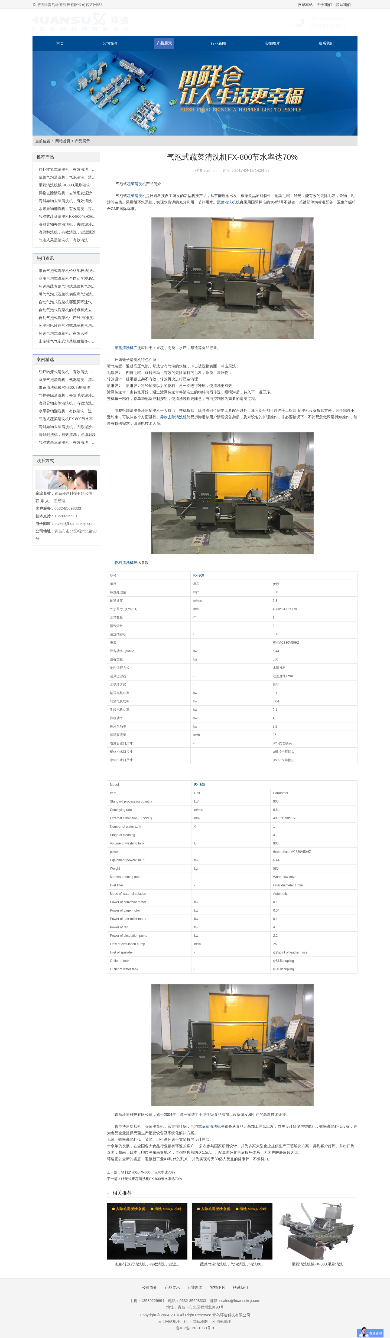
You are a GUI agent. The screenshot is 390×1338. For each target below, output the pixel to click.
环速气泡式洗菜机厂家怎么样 (63, 333)
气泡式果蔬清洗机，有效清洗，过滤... (71, 240)
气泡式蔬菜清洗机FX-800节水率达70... (71, 216)
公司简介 (110, 43)
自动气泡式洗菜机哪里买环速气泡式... (71, 302)
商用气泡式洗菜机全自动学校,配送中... (71, 278)
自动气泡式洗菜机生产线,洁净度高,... (70, 317)
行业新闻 (218, 43)
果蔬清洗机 (124, 348)
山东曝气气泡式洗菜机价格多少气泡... (71, 341)
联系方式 (45, 460)
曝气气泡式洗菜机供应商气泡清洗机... (71, 294)
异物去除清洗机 (173, 417)
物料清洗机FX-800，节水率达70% (148, 1172)
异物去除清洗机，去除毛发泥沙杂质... (71, 193)
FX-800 (198, 575)
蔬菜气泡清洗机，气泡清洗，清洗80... (232, 1264)
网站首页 (62, 141)
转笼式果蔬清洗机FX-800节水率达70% (151, 1179)
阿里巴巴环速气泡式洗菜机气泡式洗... (71, 325)
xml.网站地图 (169, 1321)
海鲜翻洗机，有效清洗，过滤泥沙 (67, 232)
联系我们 (343, 4)
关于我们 (324, 4)
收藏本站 (305, 4)
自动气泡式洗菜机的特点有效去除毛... (71, 310)
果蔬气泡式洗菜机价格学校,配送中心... (71, 270)
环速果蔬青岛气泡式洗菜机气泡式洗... (71, 286)
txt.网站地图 (222, 1321)
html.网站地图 (195, 1321)
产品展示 (164, 43)
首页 (60, 43)
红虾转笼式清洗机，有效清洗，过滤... (147, 1264)
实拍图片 (272, 43)
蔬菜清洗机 (136, 184)
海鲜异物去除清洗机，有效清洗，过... (71, 201)
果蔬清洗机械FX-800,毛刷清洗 (317, 1264)
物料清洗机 (124, 562)
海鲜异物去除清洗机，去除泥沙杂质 (69, 224)
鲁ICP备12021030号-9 (195, 1328)
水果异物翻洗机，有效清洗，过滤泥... (71, 208)
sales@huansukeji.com (75, 523)
